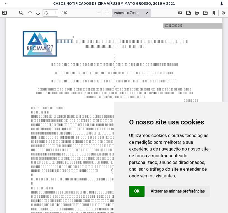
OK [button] (136, 191)
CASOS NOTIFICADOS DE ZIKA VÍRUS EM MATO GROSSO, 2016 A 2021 (114, 3)
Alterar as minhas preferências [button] (178, 191)
